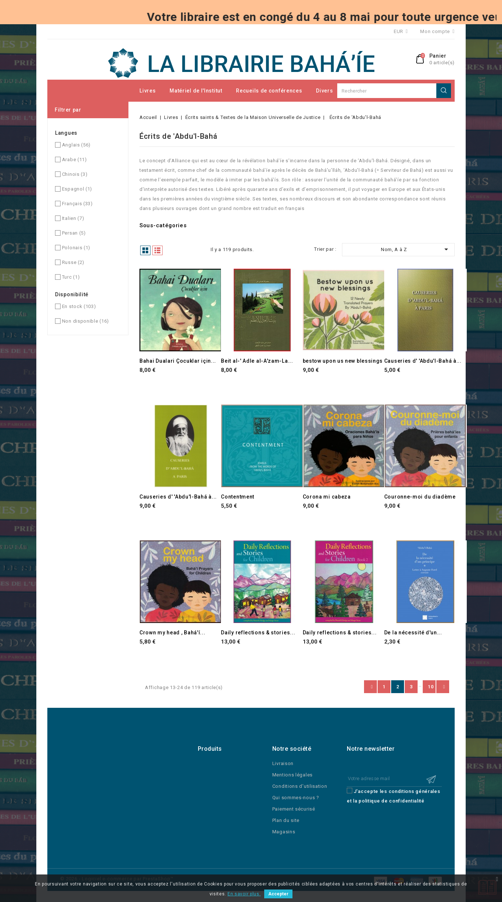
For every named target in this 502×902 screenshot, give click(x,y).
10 (430, 686)
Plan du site (285, 820)
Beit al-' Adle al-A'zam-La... (257, 361)
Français (77, 203)
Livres (147, 91)
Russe (73, 262)
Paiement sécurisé (293, 809)
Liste (157, 250)
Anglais (76, 145)
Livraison (283, 763)
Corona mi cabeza (327, 497)
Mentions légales (292, 775)
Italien (73, 218)
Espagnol (77, 189)
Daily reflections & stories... (258, 632)
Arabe (74, 159)
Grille (145, 250)
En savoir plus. (244, 893)
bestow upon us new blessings (343, 361)
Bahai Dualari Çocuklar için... (177, 361)
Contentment (237, 497)
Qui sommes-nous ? (295, 797)
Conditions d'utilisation (299, 786)
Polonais (76, 247)
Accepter (278, 893)
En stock (79, 306)
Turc (71, 277)
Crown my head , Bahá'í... (172, 632)
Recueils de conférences (269, 91)
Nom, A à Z (416, 249)
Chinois (75, 174)
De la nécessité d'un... (413, 632)
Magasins (283, 831)
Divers (324, 91)
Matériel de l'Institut (196, 91)
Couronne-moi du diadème (420, 497)
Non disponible (85, 321)
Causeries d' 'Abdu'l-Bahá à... (423, 361)
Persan (74, 233)
